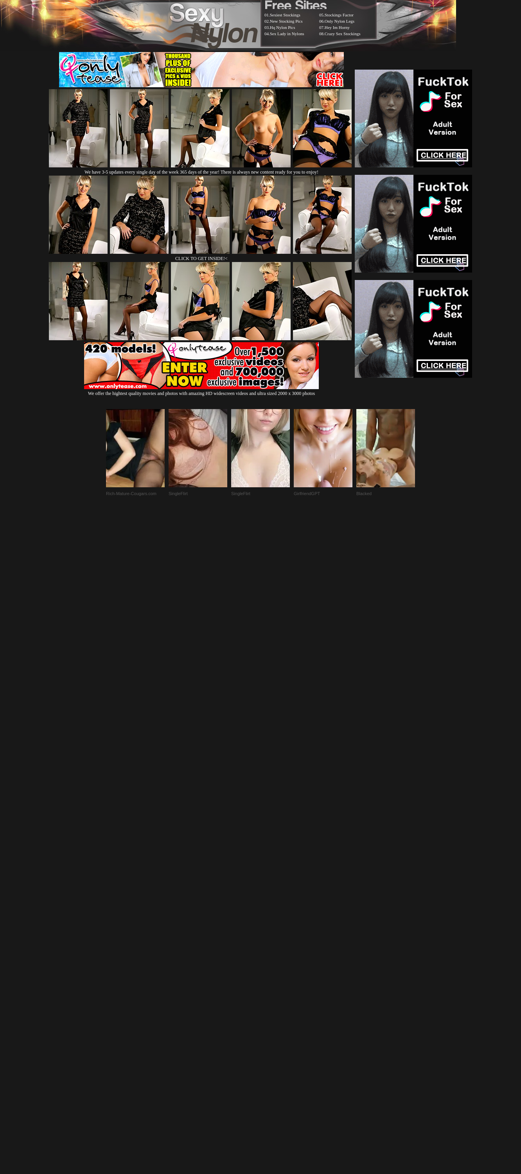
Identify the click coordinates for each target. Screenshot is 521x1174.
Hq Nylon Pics (282, 27)
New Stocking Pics (286, 21)
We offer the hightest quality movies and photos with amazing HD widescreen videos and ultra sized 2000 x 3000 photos (201, 390)
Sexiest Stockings (285, 15)
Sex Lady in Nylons (287, 33)
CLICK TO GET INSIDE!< (201, 258)
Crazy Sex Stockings (343, 33)
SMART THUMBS (274, 978)
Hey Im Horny (337, 27)
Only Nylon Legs (339, 21)
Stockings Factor (339, 15)
